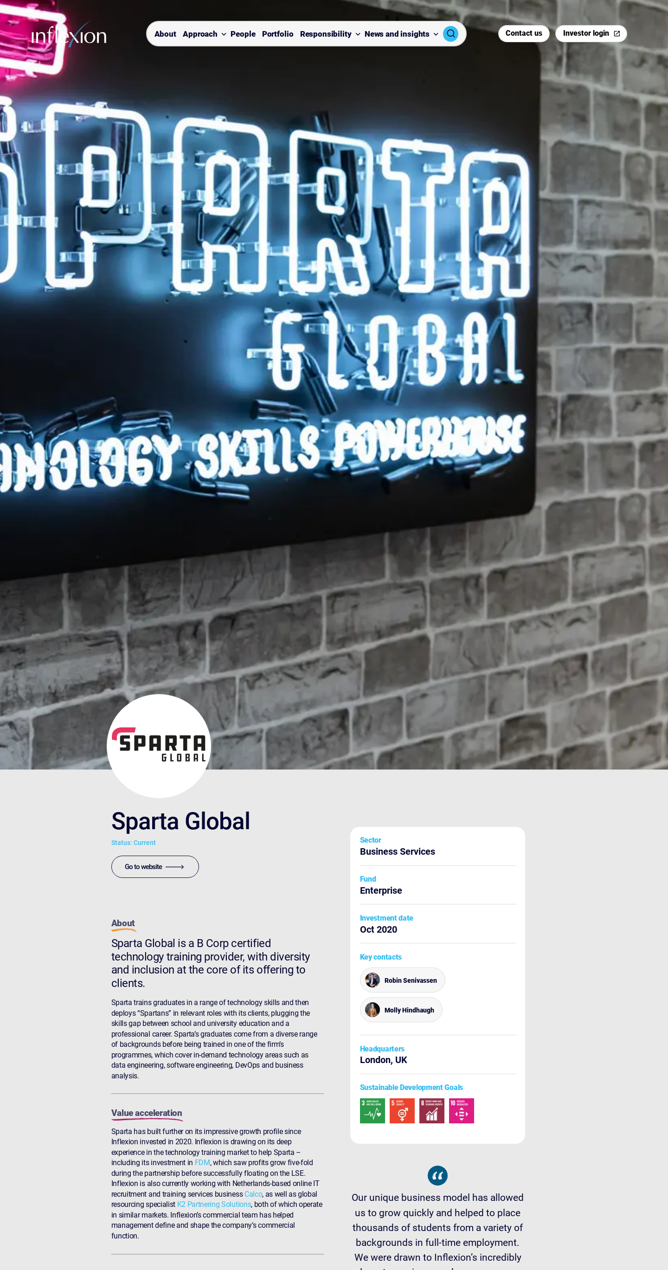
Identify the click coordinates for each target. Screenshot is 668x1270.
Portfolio (278, 34)
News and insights (397, 34)
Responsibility (326, 34)
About (165, 34)
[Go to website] (155, 867)
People (243, 34)
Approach (200, 34)
